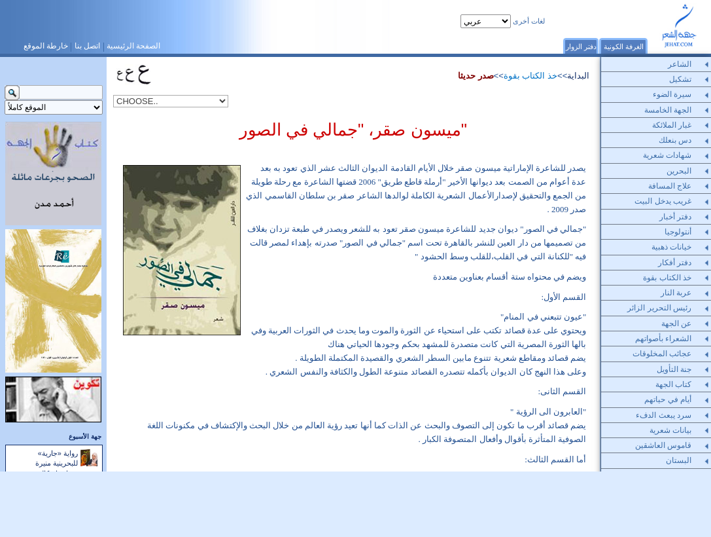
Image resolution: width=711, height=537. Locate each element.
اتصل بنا (87, 45)
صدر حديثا (476, 76)
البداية (578, 76)
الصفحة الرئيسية (133, 45)
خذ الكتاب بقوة (530, 76)
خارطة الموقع (46, 45)
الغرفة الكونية (624, 46)
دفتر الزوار (581, 46)
